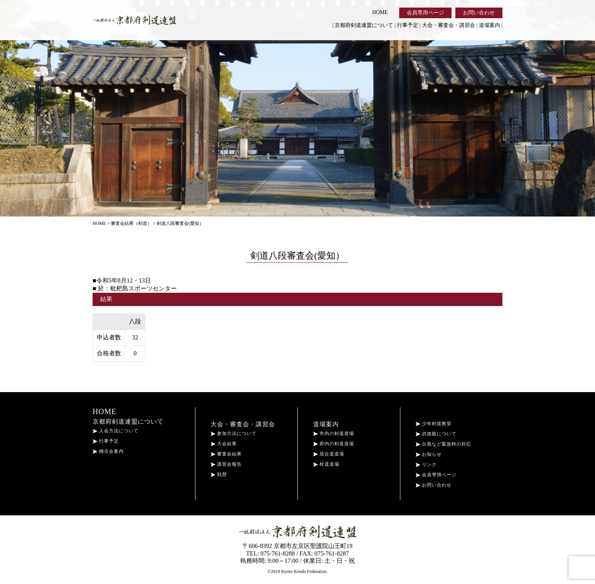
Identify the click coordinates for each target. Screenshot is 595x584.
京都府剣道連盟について (364, 25)
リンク (426, 464)
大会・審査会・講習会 (448, 25)
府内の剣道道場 (333, 443)
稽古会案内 (108, 451)
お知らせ (429, 454)
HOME (380, 12)
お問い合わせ (479, 13)
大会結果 (224, 443)
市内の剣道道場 (333, 433)
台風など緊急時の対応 (443, 444)
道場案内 (489, 25)
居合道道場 (328, 454)
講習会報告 (226, 464)
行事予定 (407, 25)
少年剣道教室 (434, 423)
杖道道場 (326, 464)
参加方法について (234, 433)
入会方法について (116, 430)
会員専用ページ (425, 13)
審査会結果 (226, 454)
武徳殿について (436, 433)
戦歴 (219, 474)
